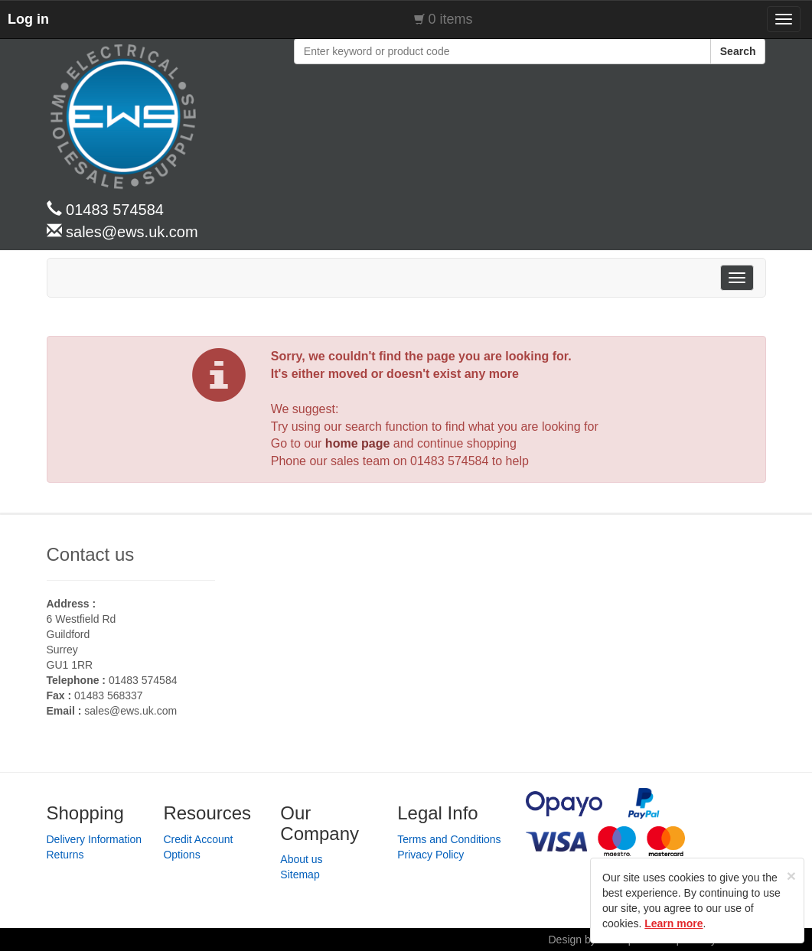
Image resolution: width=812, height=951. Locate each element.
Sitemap (299, 874)
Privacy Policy (430, 854)
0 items (451, 19)
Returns (65, 854)
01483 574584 (449, 460)
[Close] (791, 876)
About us (301, 859)
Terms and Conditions (449, 839)
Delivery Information (94, 839)
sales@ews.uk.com (130, 711)
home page (357, 443)
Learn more (673, 923)
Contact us (91, 554)
